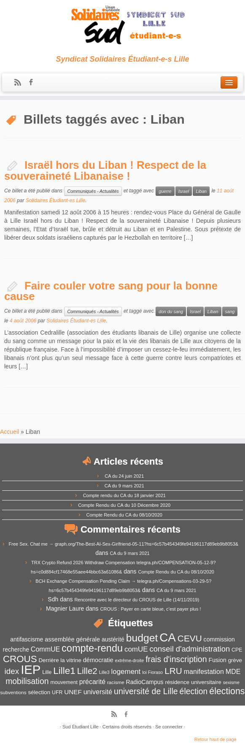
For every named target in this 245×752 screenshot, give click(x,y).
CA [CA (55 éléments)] (167, 637)
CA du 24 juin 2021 (124, 476)
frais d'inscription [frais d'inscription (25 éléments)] (176, 659)
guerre (165, 191)
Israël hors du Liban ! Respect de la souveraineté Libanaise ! (105, 170)
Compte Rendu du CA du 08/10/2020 (124, 514)
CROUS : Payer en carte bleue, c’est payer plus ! (150, 608)
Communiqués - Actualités (92, 191)
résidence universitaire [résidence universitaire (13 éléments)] (193, 682)
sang (230, 311)
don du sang (171, 311)
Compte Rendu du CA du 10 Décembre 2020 (124, 505)
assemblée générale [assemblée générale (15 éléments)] (72, 639)
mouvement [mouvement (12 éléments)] (64, 682)
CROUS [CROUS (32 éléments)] (20, 659)
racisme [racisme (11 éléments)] (115, 682)
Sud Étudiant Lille (80, 726)
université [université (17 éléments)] (97, 691)
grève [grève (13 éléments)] (235, 660)
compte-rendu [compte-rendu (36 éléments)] (92, 648)
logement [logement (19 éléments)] (126, 672)
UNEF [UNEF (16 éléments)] (73, 691)
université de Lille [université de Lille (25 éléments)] (146, 691)
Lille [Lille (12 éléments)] (46, 672)
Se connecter (169, 726)
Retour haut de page (215, 739)
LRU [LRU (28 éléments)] (173, 671)
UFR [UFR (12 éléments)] (57, 692)
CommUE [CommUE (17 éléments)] (45, 649)
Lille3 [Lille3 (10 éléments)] (104, 672)
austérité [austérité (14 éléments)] (113, 639)
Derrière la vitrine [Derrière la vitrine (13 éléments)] (59, 660)
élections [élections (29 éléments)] (227, 691)
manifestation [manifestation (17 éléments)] (204, 671)
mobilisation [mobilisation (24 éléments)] (26, 681)
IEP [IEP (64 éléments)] (30, 669)
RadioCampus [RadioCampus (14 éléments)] (145, 682)
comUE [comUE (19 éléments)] (136, 649)
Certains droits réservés (126, 726)
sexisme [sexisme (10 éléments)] (231, 682)
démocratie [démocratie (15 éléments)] (98, 660)
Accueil (9, 431)
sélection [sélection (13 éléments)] (39, 692)
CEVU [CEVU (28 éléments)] (190, 638)
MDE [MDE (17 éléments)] (233, 671)
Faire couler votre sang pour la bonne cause (111, 291)
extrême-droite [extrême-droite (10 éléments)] (129, 660)
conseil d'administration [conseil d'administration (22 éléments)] (189, 648)
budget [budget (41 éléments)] (142, 638)
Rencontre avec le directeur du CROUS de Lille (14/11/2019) (136, 599)
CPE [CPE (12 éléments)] (237, 650)
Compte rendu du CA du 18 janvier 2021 (124, 495)
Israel (183, 191)
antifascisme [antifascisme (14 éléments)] (26, 639)
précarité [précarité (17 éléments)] (92, 681)
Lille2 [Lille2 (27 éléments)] (87, 671)
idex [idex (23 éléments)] (12, 671)
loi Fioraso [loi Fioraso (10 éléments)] (152, 672)
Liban (201, 191)
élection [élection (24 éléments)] (194, 691)
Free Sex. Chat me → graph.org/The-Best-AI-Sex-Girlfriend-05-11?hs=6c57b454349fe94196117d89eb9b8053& (124, 543)
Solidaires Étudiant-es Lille (55, 200)
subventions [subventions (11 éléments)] (13, 692)
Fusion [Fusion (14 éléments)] (217, 660)
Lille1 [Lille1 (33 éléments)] (64, 670)
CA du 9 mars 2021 (124, 485)
